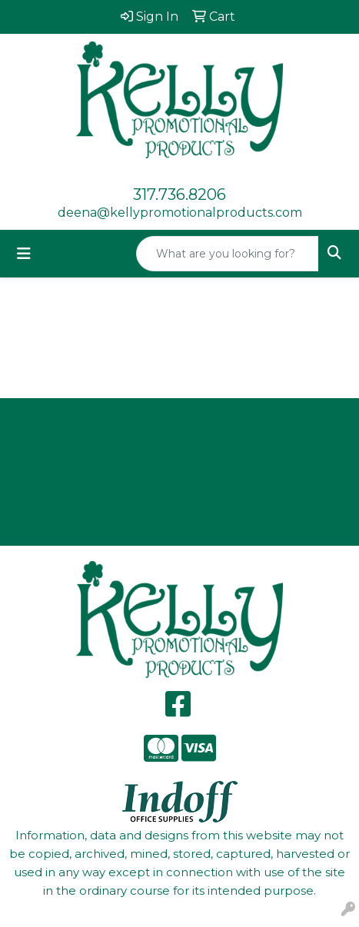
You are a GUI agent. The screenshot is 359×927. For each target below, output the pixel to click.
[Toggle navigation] (24, 253)
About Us (179, 454)
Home (179, 421)
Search (179, 522)
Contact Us (180, 488)
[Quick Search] (227, 253)
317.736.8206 (179, 194)
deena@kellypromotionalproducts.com (180, 212)
